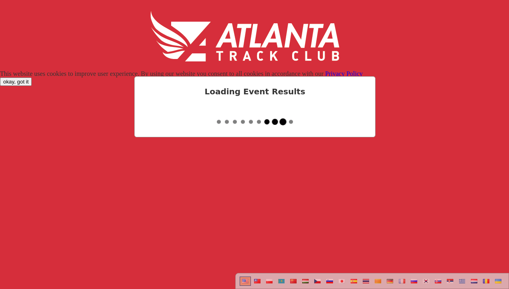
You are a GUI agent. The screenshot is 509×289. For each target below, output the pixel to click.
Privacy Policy (344, 73)
